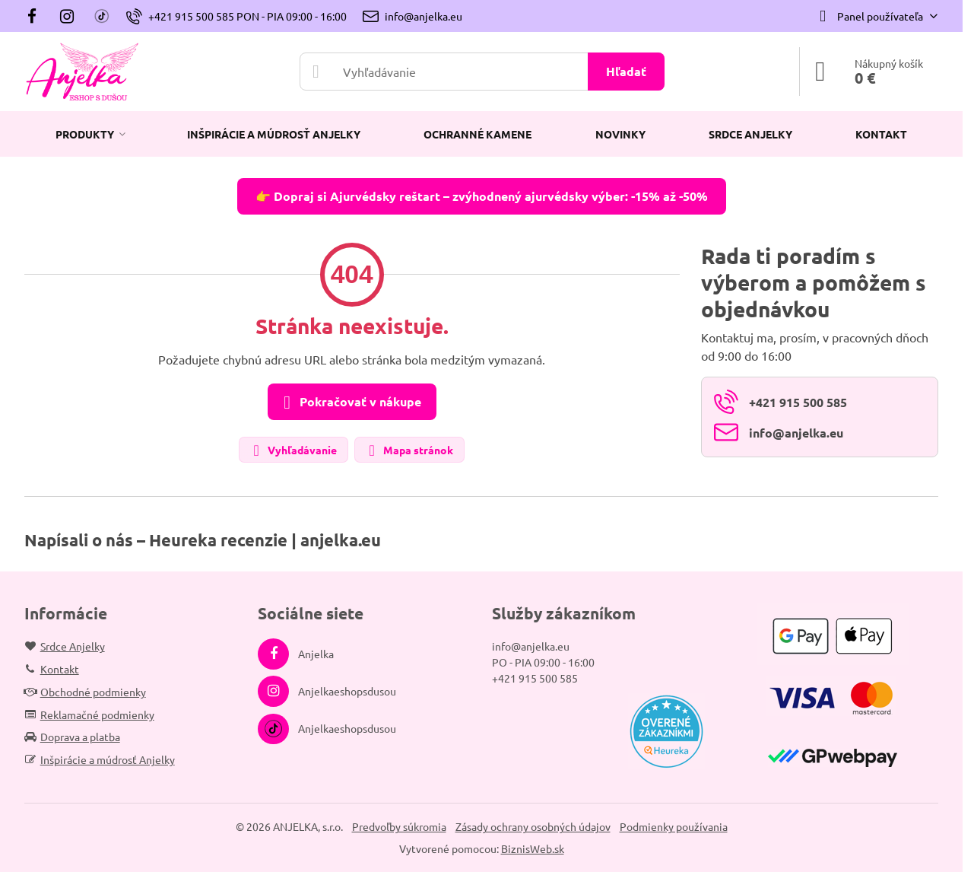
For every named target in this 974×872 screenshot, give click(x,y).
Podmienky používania (674, 826)
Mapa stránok (408, 451)
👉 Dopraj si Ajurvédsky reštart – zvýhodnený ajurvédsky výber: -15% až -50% (481, 196)
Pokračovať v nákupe (349, 402)
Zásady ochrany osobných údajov (533, 826)
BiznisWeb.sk (532, 848)
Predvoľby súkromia (399, 826)
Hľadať (626, 71)
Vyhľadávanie (293, 451)
